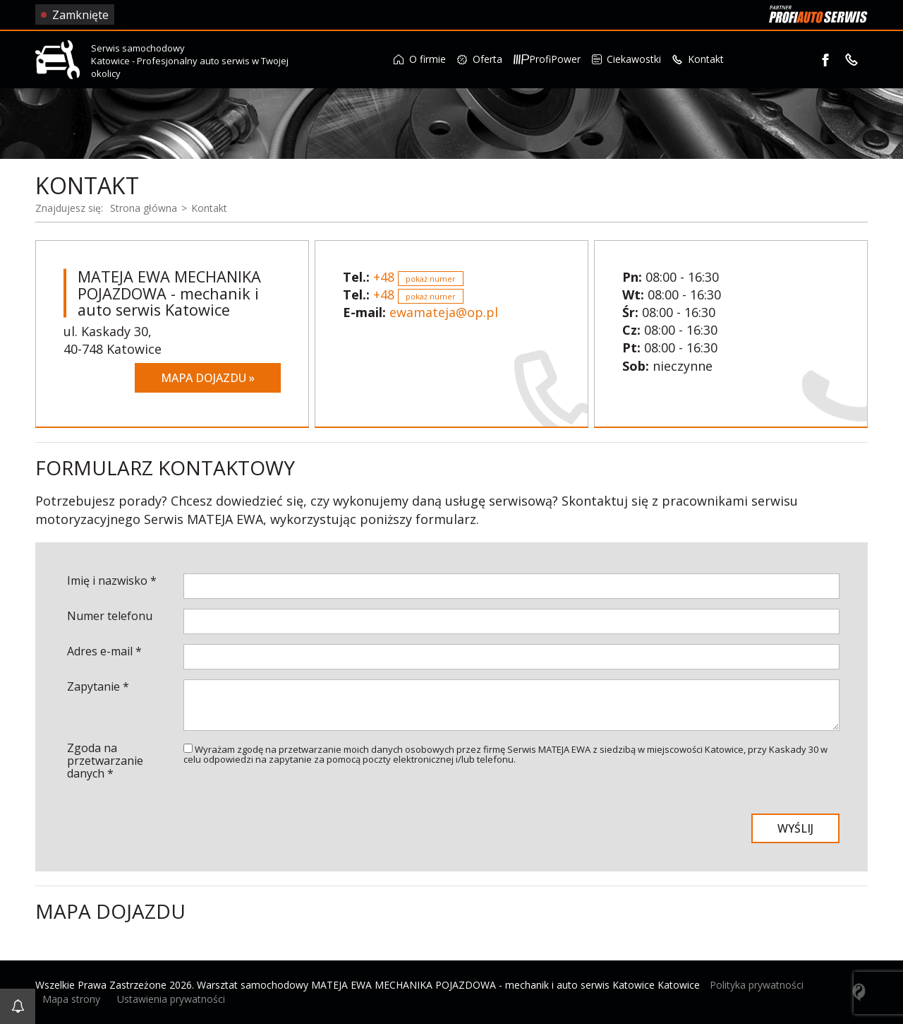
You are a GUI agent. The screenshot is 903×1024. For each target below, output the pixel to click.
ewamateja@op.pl (443, 312)
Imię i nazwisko (112, 580)
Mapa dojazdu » (208, 378)
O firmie (420, 59)
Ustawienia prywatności (171, 999)
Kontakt (698, 59)
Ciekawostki (627, 59)
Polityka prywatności (757, 985)
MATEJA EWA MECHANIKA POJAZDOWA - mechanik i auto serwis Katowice (169, 293)
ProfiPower (547, 59)
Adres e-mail (104, 651)
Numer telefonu (109, 615)
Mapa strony (71, 999)
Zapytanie (98, 686)
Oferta (479, 59)
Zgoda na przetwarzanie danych (105, 761)
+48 (418, 276)
